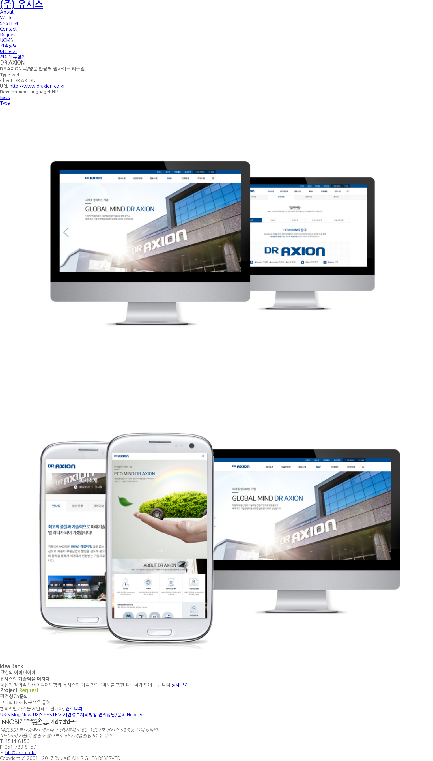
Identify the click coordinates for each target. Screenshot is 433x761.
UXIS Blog (10, 714)
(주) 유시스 (21, 4)
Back (5, 97)
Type (5, 103)
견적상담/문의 (112, 714)
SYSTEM (53, 714)
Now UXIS (32, 714)
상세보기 (179, 685)
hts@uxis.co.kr (20, 752)
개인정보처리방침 (80, 714)
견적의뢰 (74, 708)
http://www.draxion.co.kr (37, 86)
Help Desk (137, 714)
